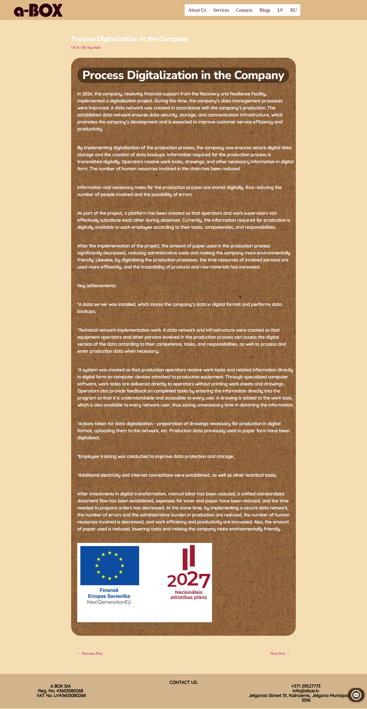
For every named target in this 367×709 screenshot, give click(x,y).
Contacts (244, 10)
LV (280, 10)
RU (293, 10)
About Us (197, 10)
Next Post (279, 653)
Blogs (265, 10)
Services (221, 10)
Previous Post (91, 653)
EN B (75, 47)
